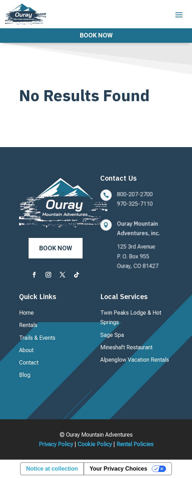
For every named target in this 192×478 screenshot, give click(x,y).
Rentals (28, 325)
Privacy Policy (56, 444)
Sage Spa (112, 335)
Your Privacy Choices (118, 469)
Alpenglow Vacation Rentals (134, 359)
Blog (24, 375)
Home (26, 312)
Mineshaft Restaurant (126, 347)
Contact (28, 362)
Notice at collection (52, 469)
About (26, 350)
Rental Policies (135, 444)
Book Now (96, 35)
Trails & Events (37, 337)
